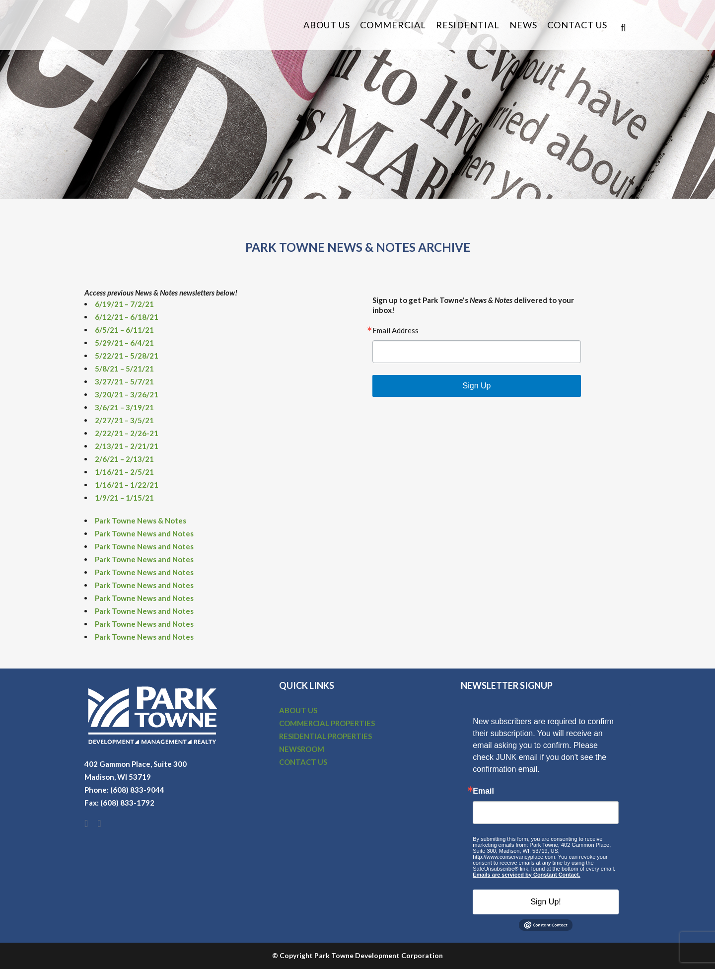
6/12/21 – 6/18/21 (126, 316)
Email (483, 791)
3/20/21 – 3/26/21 (126, 394)
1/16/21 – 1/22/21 (126, 484)
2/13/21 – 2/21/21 (126, 446)
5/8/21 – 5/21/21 (124, 368)
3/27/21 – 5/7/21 (124, 381)
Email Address (395, 330)
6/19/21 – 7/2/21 (124, 303)
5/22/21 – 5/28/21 (126, 355)
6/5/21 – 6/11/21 (124, 329)
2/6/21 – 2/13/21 (124, 458)
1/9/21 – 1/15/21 (124, 497)
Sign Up (477, 385)
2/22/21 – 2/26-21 (126, 433)
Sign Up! (545, 901)
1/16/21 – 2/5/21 (124, 471)
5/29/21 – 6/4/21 (124, 342)
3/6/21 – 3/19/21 (124, 407)
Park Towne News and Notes (144, 533)
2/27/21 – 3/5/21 (124, 420)
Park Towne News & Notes (140, 520)
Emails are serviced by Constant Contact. (526, 875)
